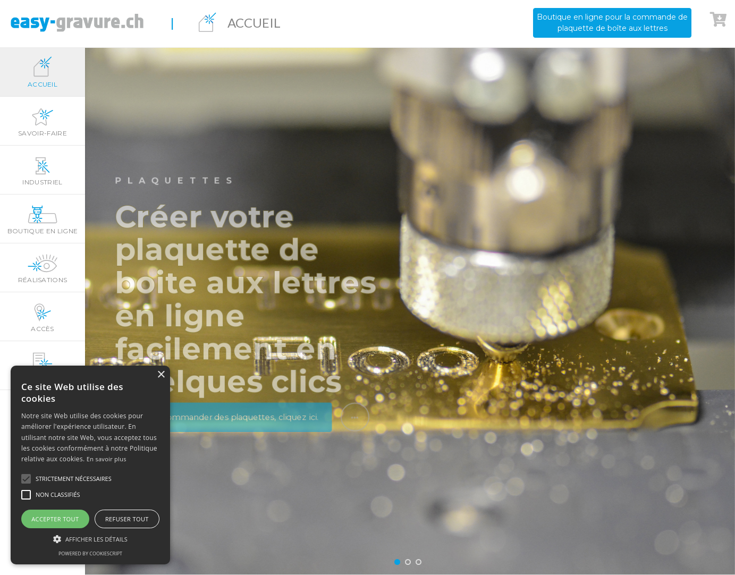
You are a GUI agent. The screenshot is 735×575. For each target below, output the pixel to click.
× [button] (161, 375)
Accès (42, 317)
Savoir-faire (42, 121)
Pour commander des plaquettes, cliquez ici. (221, 426)
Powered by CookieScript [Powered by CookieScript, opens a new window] (90, 553)
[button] (26, 478)
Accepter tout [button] (55, 519)
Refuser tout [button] (127, 519)
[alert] (90, 465)
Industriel (42, 170)
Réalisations (42, 268)
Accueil (42, 72)
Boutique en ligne (42, 219)
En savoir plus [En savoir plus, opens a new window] (106, 459)
